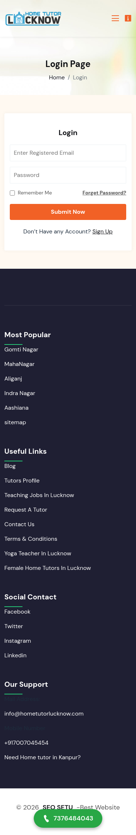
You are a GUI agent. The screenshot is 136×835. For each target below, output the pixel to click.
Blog (10, 466)
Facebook (17, 611)
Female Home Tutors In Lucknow (47, 568)
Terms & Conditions (30, 539)
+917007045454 (26, 743)
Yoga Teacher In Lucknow (37, 553)
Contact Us (19, 524)
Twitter (13, 626)
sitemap (15, 422)
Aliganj (13, 378)
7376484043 (68, 818)
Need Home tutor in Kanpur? (42, 757)
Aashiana (16, 407)
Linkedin (15, 655)
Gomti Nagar (21, 349)
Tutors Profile (22, 480)
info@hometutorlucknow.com (43, 713)
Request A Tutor (25, 509)
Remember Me (35, 192)
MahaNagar (19, 364)
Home (57, 77)
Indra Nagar (19, 393)
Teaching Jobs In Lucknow (39, 495)
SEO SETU (57, 807)
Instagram (17, 641)
